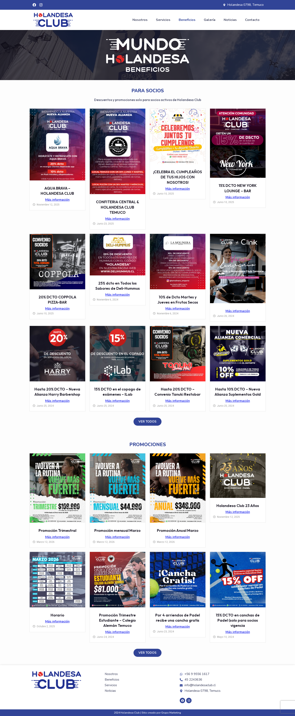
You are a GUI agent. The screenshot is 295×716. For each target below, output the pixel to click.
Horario (57, 615)
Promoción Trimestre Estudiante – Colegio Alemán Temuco (117, 620)
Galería (209, 20)
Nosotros (140, 20)
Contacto (252, 20)
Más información (57, 200)
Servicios (163, 20)
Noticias (230, 20)
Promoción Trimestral (57, 530)
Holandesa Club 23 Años (237, 505)
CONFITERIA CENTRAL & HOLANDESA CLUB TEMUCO (117, 207)
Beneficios (187, 20)
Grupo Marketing (171, 712)
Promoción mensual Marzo (117, 530)
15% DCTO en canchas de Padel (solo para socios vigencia (238, 620)
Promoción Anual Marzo (177, 530)
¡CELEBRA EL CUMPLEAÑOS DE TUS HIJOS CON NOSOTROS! (177, 177)
